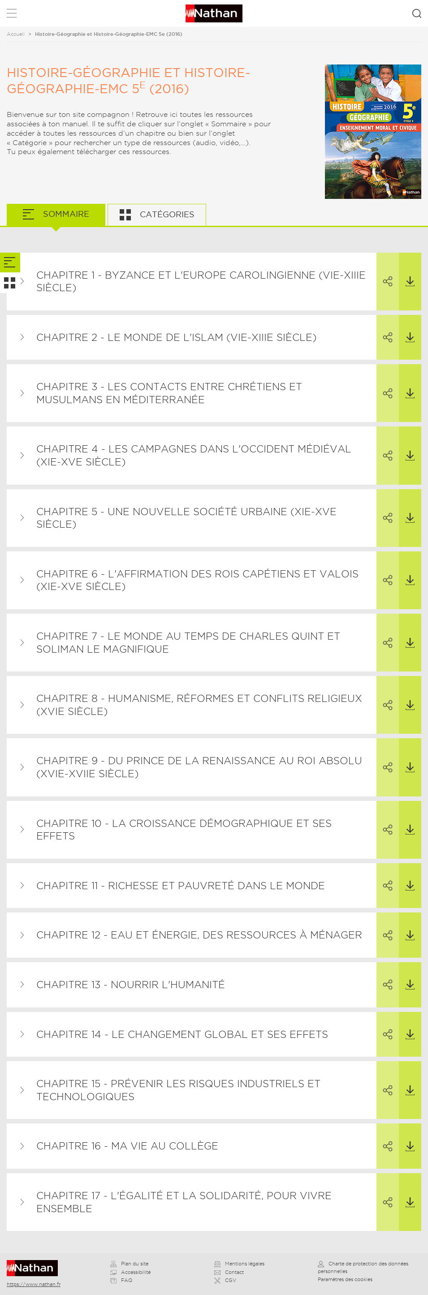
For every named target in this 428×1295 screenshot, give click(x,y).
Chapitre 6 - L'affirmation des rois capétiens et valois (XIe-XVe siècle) (197, 580)
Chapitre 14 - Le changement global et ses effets (182, 1034)
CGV (225, 1280)
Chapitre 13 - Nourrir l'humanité (130, 984)
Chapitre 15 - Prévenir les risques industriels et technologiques (178, 1090)
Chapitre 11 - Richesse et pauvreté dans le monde (180, 885)
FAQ (121, 1280)
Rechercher (416, 13)
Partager (384, 270)
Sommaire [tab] (65, 214)
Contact (229, 1272)
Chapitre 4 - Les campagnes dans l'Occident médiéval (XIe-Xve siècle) (193, 455)
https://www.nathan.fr (34, 1284)
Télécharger (407, 270)
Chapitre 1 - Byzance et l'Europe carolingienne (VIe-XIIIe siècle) (201, 281)
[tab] (10, 263)
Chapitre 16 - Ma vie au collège (127, 1145)
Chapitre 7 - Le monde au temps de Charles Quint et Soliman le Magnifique (188, 642)
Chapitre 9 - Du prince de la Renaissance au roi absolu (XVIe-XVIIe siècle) (199, 767)
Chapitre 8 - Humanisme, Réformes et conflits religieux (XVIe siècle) (199, 705)
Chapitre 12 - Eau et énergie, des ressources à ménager (199, 934)
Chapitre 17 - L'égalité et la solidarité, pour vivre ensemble (184, 1202)
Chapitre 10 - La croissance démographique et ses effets (184, 830)
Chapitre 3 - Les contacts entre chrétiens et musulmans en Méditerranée (169, 393)
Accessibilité (130, 1272)
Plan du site (129, 1263)
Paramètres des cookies (345, 1279)
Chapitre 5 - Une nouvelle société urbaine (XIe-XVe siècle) (186, 518)
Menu (12, 15)
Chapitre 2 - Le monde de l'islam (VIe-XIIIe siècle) (176, 337)
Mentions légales (239, 1263)
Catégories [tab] (166, 214)
